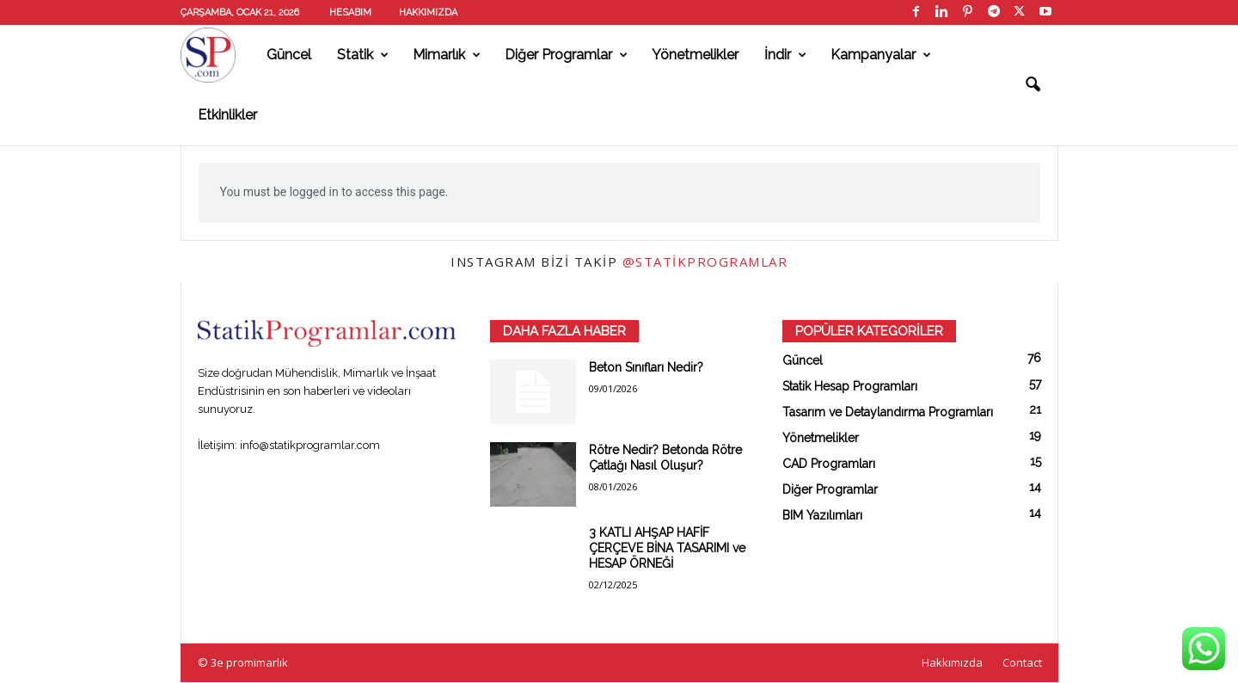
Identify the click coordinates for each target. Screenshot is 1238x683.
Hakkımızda (428, 12)
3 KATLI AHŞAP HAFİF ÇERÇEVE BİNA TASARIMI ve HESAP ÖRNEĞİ (667, 548)
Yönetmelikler (695, 54)
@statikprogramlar (705, 261)
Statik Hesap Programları (849, 386)
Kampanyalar (880, 55)
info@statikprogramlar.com (310, 445)
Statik (363, 55)
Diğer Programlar (566, 55)
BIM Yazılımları (822, 515)
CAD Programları (828, 464)
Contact (1022, 662)
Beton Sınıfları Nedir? (646, 367)
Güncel (289, 54)
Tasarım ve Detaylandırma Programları (887, 412)
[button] (1032, 85)
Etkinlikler (227, 115)
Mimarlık (447, 55)
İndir (785, 55)
